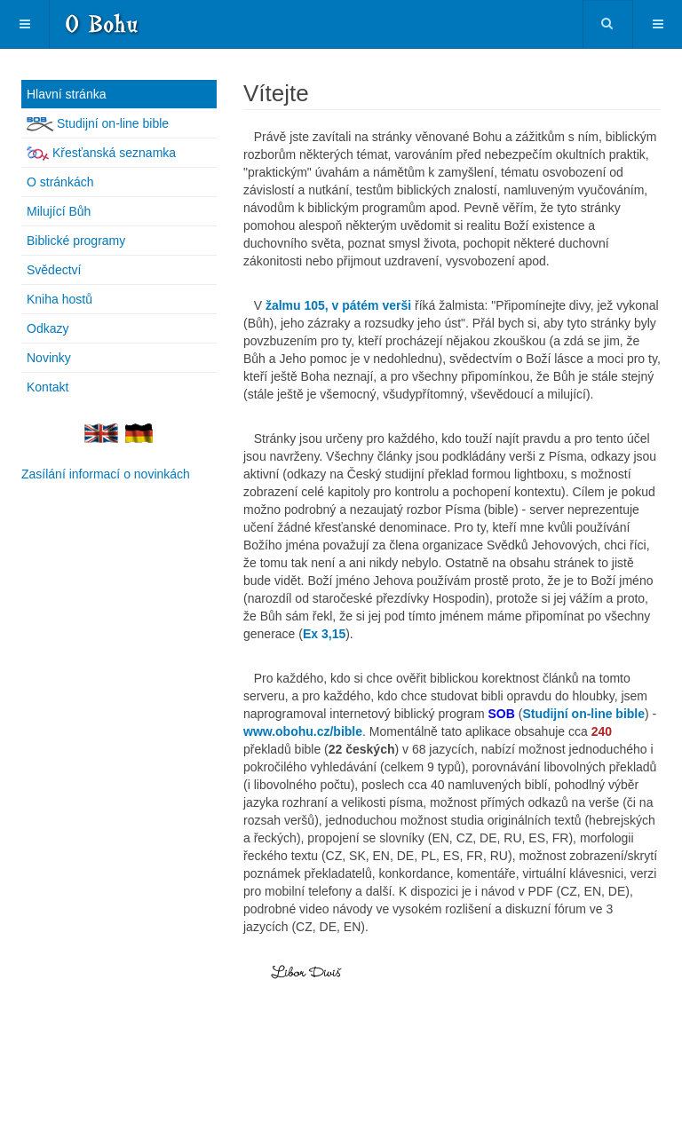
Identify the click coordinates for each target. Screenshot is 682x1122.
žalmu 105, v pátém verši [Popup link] (338, 305)
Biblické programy (76, 240)
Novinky (49, 358)
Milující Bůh (59, 211)
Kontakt (47, 387)
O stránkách (60, 182)
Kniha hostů (59, 299)
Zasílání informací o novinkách (105, 474)
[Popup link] (324, 634)
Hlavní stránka (66, 94)
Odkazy (47, 328)
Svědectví (54, 270)
